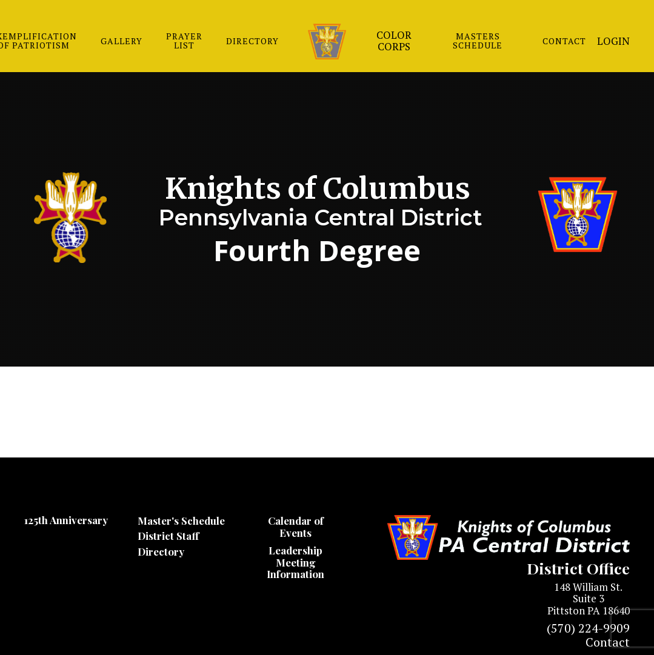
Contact (608, 642)
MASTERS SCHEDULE (477, 40)
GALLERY (121, 41)
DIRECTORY (252, 41)
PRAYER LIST (184, 40)
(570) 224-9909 (588, 628)
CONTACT (564, 41)
